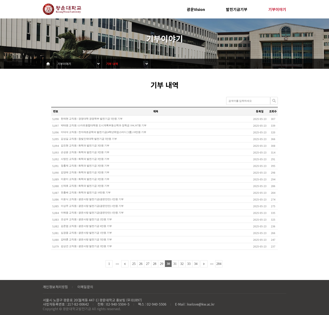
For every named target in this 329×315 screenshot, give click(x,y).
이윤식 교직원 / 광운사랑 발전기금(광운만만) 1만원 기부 (92, 199)
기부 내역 (112, 64)
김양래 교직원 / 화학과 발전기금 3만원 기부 (85, 172)
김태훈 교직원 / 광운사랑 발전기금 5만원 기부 (86, 239)
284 (218, 264)
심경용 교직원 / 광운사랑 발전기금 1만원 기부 (86, 232)
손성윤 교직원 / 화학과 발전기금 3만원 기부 (85, 152)
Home (48, 64)
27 (147, 264)
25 (134, 264)
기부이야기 (277, 9)
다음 (204, 263)
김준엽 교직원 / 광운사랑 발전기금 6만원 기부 (86, 226)
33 (189, 264)
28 (154, 264)
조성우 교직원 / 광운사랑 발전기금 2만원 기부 (86, 219)
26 (140, 264)
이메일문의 (85, 286)
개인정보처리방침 (55, 286)
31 (175, 264)
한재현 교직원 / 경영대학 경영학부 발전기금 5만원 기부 (92, 118)
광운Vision (196, 9)
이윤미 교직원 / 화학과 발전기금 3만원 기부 (85, 179)
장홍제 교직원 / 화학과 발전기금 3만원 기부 (85, 165)
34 (195, 264)
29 (161, 264)
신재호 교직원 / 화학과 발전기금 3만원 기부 (85, 185)
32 (182, 264)
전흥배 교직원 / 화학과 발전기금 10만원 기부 (86, 192)
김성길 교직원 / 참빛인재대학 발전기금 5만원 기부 (89, 138)
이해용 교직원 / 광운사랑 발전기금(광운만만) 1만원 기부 (92, 212)
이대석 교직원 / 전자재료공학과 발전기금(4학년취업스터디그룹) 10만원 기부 (103, 132)
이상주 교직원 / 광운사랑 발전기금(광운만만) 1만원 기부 (92, 205)
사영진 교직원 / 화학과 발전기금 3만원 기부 (85, 159)
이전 (124, 263)
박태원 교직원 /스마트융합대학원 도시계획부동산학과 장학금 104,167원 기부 (103, 125)
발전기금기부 (236, 9)
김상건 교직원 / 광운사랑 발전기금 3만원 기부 (86, 246)
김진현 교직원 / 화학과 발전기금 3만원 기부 (85, 145)
